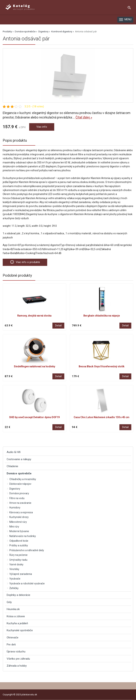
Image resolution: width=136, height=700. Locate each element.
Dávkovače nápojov (20, 483)
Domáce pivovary (19, 493)
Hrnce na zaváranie (20, 502)
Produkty (7, 31)
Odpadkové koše (18, 540)
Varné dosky (16, 564)
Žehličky (14, 588)
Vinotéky (14, 569)
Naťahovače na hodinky (22, 536)
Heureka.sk (13, 609)
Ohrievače (12, 637)
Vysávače (14, 578)
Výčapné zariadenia (20, 574)
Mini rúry (14, 526)
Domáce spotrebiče (25, 31)
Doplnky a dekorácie (18, 595)
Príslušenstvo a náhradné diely (26, 550)
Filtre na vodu (16, 498)
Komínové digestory (61, 31)
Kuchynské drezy (19, 517)
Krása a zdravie (16, 616)
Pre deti (11, 644)
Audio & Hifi (14, 452)
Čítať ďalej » (83, 117)
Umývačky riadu (18, 559)
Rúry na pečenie (18, 555)
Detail (58, 325)
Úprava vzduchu (16, 651)
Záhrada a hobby (17, 665)
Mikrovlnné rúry (18, 521)
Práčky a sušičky (18, 545)
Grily (9, 602)
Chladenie (12, 466)
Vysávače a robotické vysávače (27, 583)
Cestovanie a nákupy (19, 459)
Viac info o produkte (25, 262)
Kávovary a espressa (21, 512)
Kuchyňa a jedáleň (17, 623)
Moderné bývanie (19, 531)
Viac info (41, 126)
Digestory (43, 31)
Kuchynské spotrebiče (20, 630)
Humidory (14, 507)
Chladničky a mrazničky (22, 479)
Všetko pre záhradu (18, 658)
